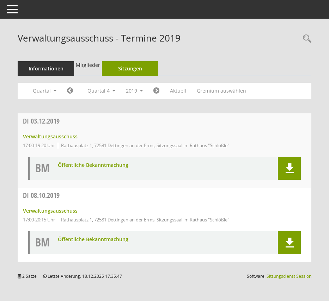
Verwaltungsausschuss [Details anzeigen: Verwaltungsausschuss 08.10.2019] (50, 210)
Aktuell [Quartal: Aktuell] (178, 90)
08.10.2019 (41, 195)
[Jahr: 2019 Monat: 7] (70, 90)
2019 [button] (134, 90)
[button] (289, 168)
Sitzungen (130, 68)
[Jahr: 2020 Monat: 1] (156, 90)
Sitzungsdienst (289, 276)
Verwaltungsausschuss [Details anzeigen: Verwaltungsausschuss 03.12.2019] (50, 136)
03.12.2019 (41, 121)
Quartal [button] (44, 90)
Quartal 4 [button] (101, 90)
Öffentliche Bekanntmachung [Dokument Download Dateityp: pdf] (93, 165)
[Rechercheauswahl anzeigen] (305, 39)
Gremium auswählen (221, 90)
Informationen (46, 68)
